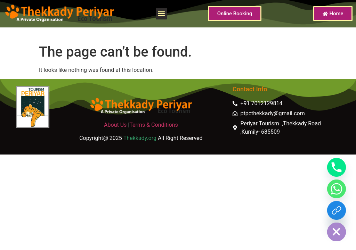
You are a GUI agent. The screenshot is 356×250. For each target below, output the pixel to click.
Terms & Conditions (153, 125)
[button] (161, 13)
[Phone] (336, 167)
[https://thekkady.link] (336, 210)
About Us (115, 125)
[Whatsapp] (336, 189)
